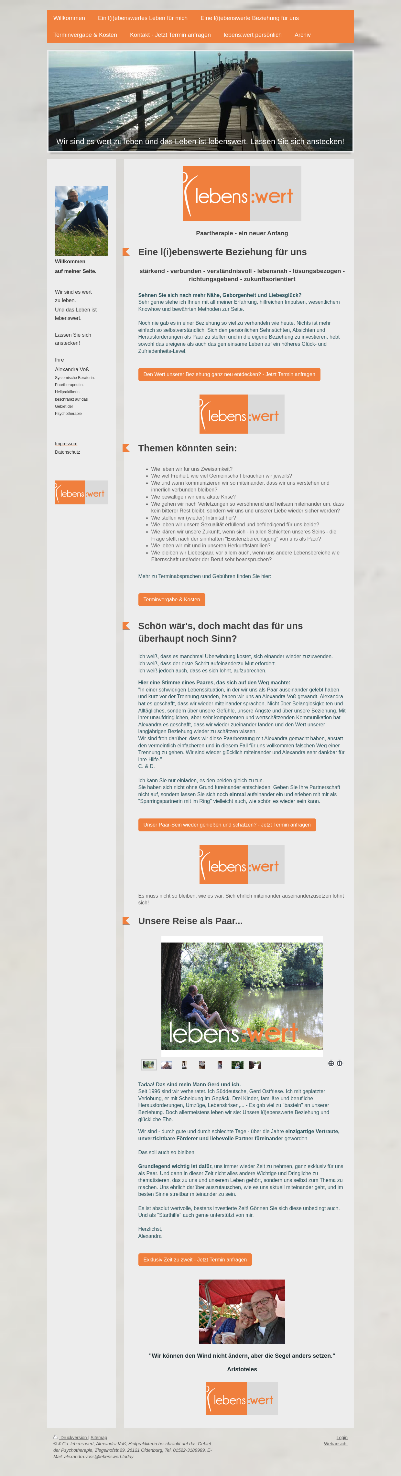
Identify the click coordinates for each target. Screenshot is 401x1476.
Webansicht (336, 1443)
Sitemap (99, 1437)
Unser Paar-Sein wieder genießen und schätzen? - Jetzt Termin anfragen (227, 825)
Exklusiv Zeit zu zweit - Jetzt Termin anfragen (195, 1259)
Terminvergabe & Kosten (172, 599)
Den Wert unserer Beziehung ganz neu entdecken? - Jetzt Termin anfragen (229, 374)
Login (342, 1437)
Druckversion (70, 1437)
